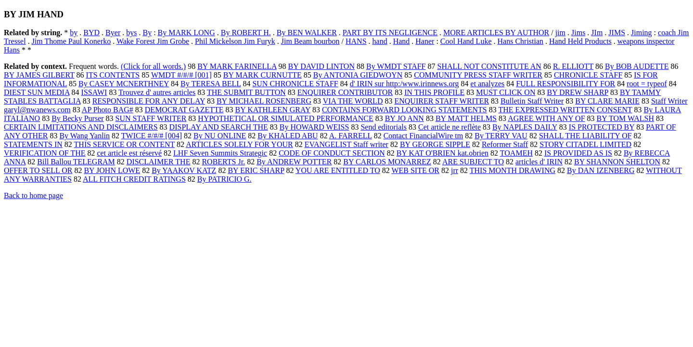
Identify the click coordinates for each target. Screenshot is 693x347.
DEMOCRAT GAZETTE (184, 110)
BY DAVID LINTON (321, 66)
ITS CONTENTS (113, 75)
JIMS (616, 32)
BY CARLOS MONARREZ (387, 162)
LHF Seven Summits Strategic (220, 153)
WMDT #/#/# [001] (181, 75)
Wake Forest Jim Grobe (152, 41)
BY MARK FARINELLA (236, 66)
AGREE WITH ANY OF (546, 118)
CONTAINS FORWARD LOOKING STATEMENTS (404, 110)
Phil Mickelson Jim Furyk (235, 41)
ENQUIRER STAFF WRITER (441, 101)
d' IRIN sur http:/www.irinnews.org (404, 84)
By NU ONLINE (219, 136)
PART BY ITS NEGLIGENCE (390, 32)
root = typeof (647, 84)
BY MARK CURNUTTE (262, 75)
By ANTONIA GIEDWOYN (357, 75)
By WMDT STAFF (396, 66)
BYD (91, 32)
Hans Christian (521, 41)
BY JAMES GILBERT (39, 75)
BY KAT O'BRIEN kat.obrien (442, 153)
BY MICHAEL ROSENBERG (264, 101)
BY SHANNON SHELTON (617, 162)
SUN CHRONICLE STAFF (295, 84)
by (73, 32)
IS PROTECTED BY (601, 127)
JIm (597, 32)
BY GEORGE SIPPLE (435, 144)
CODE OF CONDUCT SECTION (332, 153)
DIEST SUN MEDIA (37, 92)
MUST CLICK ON (505, 92)
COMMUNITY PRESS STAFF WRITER (478, 75)
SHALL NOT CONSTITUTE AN (489, 66)
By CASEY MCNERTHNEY (123, 84)
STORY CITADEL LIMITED (585, 144)
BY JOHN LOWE (112, 170)
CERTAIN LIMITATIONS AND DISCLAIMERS (81, 127)
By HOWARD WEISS (314, 127)
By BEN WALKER (307, 32)
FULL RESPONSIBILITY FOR (565, 84)
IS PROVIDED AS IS (578, 153)
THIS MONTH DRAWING (512, 170)
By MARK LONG (186, 32)
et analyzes (488, 84)
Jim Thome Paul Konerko (71, 41)
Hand (401, 41)
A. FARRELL (350, 136)
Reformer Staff (505, 144)
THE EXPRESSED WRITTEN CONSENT (565, 110)
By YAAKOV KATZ (184, 170)
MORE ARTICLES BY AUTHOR (496, 32)
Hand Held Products (580, 41)
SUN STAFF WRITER (151, 118)
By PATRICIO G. (224, 179)
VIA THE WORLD (353, 101)
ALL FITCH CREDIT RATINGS (134, 179)
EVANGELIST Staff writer (346, 144)
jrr (454, 170)
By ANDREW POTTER (294, 162)
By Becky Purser (77, 118)
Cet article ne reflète (449, 127)
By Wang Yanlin (84, 136)
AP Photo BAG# (107, 110)
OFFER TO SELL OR (38, 170)
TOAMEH (516, 153)
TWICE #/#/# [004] (151, 136)
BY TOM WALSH (625, 118)
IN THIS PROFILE (434, 92)
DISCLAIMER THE (159, 162)
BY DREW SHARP (577, 92)
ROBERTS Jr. (223, 162)
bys (131, 32)
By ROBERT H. (246, 32)
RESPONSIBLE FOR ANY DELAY (148, 101)
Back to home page (33, 195)
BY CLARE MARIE (607, 101)
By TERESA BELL (210, 84)
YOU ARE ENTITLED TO (337, 170)
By (147, 32)
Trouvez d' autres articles (156, 92)
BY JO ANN (404, 118)
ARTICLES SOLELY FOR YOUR (239, 144)
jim (560, 32)
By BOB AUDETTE (636, 66)
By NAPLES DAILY (524, 127)
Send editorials (383, 127)
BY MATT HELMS (466, 118)
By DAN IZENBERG (600, 170)
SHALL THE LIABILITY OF (585, 136)
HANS (356, 41)
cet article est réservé (129, 153)
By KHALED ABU (287, 136)
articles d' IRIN (539, 162)
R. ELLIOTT (573, 66)
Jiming (641, 32)
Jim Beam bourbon (310, 41)
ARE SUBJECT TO (473, 162)
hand (379, 41)
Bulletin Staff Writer (532, 101)
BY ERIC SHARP (256, 170)
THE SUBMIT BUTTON (246, 92)
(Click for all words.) (153, 66)
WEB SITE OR (415, 170)
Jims (578, 32)
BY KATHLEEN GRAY (272, 110)
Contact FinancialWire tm (423, 136)
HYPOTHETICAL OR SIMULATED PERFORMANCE (285, 118)
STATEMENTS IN (33, 144)
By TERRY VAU (501, 136)
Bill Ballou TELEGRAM (76, 162)
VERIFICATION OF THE (44, 153)
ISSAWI (94, 92)
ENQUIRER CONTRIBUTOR (345, 92)
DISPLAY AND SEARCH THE (218, 127)
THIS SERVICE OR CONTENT (124, 144)
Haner (424, 41)
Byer (112, 32)
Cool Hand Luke (466, 41)
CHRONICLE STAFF (588, 75)
